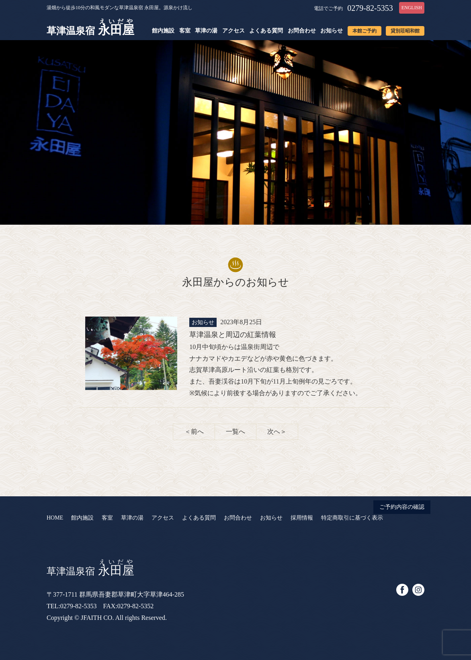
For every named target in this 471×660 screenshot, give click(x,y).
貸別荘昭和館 (405, 31)
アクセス (233, 31)
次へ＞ (277, 431)
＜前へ (194, 431)
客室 (184, 31)
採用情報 (302, 518)
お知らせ (331, 31)
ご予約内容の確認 (401, 507)
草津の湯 (206, 31)
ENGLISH (411, 7)
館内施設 (163, 31)
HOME (55, 518)
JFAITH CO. (97, 617)
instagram (418, 590)
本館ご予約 (364, 31)
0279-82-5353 (370, 8)
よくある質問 (266, 31)
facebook (402, 590)
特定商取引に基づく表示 (352, 518)
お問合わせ (302, 31)
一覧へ (235, 431)
